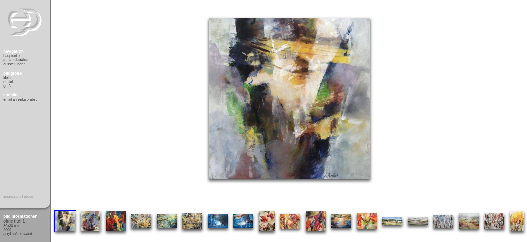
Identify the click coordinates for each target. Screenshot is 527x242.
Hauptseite (11, 56)
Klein (7, 78)
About (28, 196)
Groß (7, 86)
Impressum (12, 196)
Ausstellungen (14, 64)
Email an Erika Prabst (20, 99)
